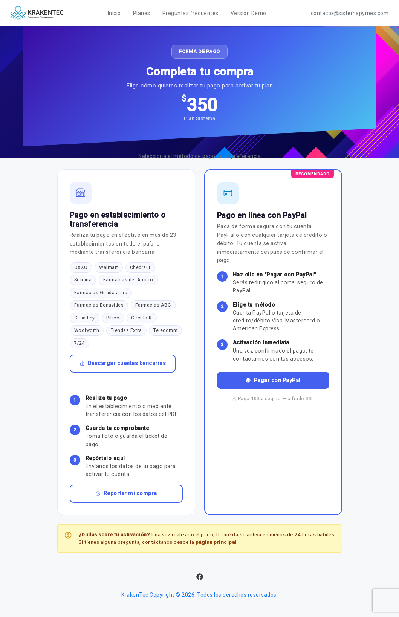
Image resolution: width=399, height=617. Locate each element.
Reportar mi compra (126, 493)
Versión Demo (248, 13)
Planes (141, 13)
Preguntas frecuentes (190, 13)
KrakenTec (134, 595)
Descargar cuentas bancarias (122, 363)
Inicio (114, 13)
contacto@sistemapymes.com (350, 13)
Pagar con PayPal (273, 380)
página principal (216, 542)
